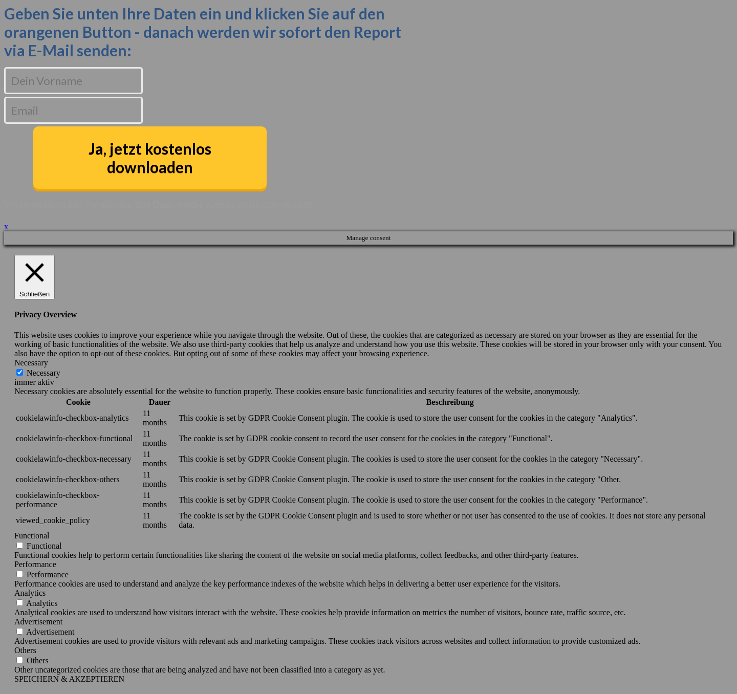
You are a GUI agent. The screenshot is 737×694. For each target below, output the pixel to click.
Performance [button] (35, 564)
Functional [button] (31, 535)
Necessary (43, 372)
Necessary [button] (31, 362)
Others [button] (25, 650)
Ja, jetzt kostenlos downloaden (150, 157)
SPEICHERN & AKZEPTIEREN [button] (69, 679)
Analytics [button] (30, 593)
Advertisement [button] (38, 621)
